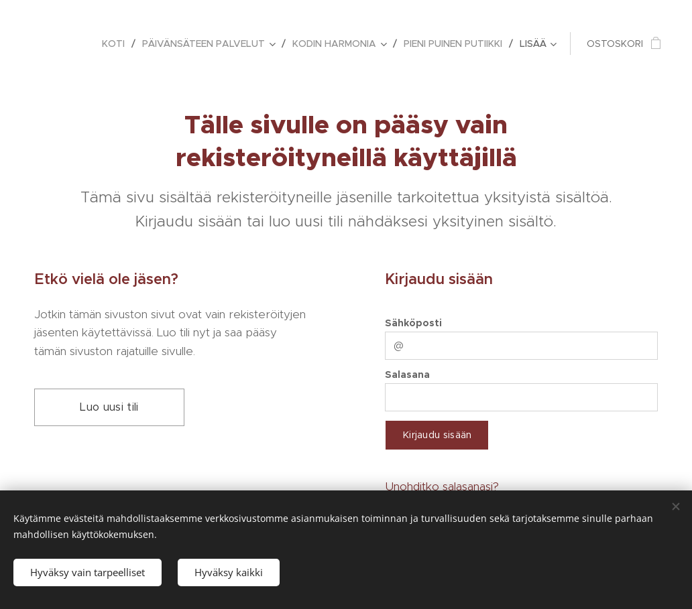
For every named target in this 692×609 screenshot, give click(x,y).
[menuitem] (117, 43)
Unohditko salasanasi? (442, 486)
